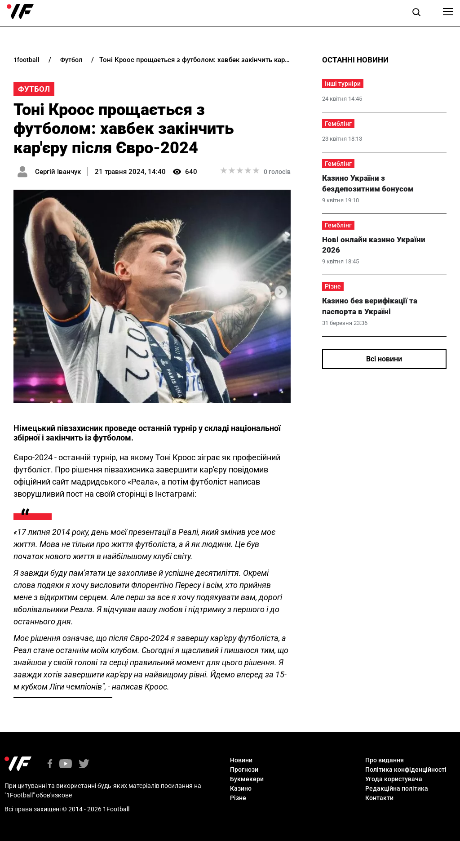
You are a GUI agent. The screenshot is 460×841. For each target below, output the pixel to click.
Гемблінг (338, 123)
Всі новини (384, 359)
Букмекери (247, 779)
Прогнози (244, 769)
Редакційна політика (396, 788)
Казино (241, 788)
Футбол (34, 89)
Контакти (379, 797)
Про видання (384, 760)
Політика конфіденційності (406, 769)
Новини (241, 760)
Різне (333, 286)
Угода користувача (393, 779)
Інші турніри (343, 83)
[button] (416, 13)
